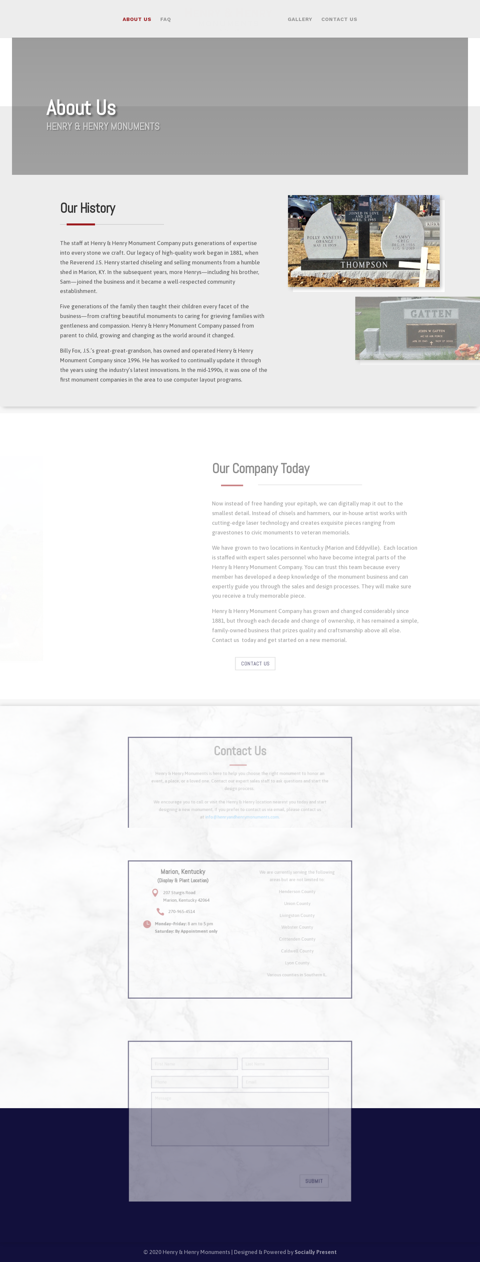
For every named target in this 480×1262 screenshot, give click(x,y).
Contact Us (339, 19)
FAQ (165, 19)
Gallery (300, 19)
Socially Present (316, 1252)
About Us (137, 19)
